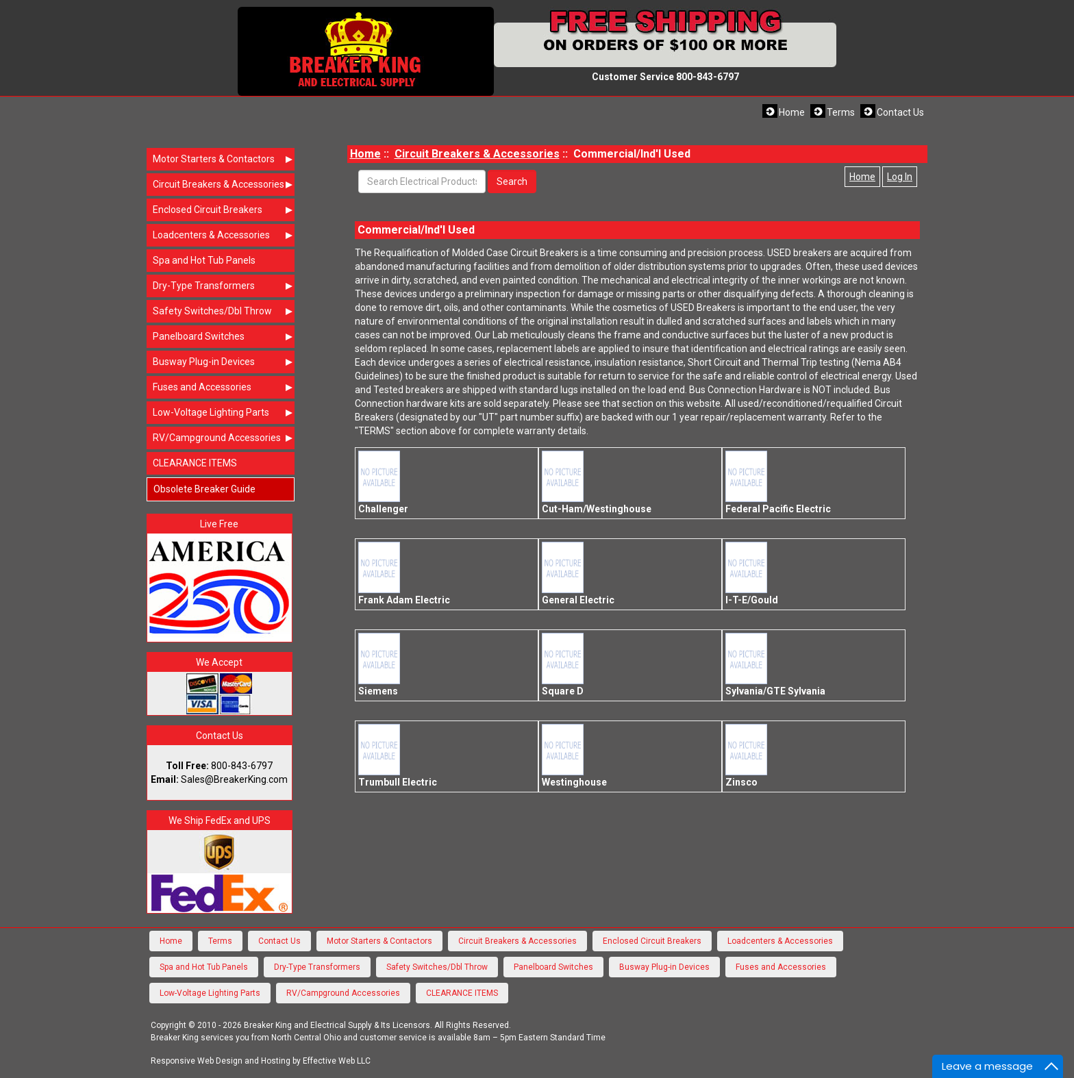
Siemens (382, 665)
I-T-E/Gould (751, 573)
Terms (841, 112)
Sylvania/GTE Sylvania (775, 665)
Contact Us (900, 112)
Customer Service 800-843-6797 (665, 76)
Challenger (383, 482)
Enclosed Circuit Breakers (224, 209)
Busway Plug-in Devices (224, 361)
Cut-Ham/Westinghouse (596, 482)
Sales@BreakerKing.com (234, 779)
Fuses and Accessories (224, 386)
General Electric (578, 573)
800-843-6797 (242, 765)
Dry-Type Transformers (224, 285)
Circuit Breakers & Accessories (224, 184)
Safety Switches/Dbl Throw (224, 310)
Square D (566, 665)
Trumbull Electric (397, 756)
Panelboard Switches (224, 336)
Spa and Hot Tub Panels (204, 260)
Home (792, 112)
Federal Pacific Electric (778, 482)
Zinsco (749, 756)
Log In (899, 176)
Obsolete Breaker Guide (204, 489)
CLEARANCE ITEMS (195, 462)
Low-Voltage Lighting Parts (224, 412)
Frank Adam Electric (404, 573)
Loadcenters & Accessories (224, 234)
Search (512, 181)
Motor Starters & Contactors (224, 158)
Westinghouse (574, 756)
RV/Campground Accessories (224, 437)
